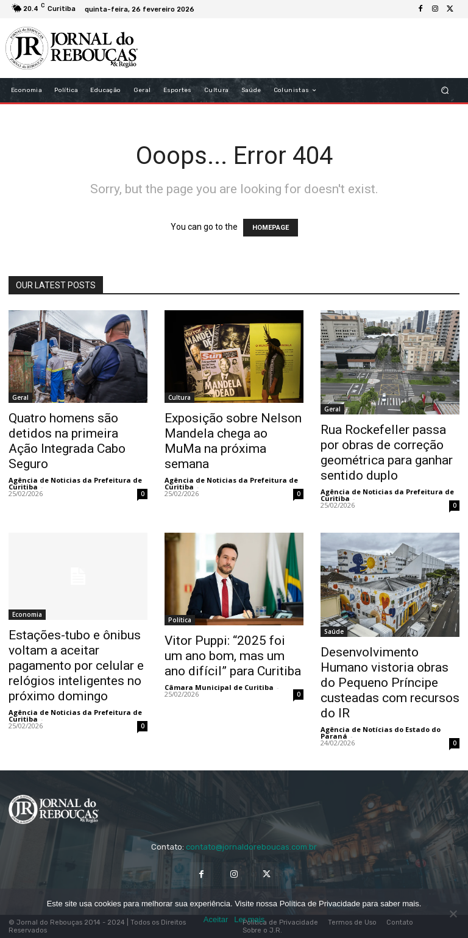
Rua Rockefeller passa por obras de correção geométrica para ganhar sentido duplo (387, 452)
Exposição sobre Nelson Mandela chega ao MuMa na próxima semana (233, 441)
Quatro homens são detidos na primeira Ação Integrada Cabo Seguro (67, 441)
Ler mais (249, 919)
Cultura (179, 397)
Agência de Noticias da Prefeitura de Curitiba (75, 483)
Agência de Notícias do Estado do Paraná (381, 733)
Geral (20, 397)
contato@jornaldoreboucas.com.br (251, 846)
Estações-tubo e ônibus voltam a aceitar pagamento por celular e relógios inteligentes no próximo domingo (76, 665)
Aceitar (216, 919)
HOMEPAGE (270, 228)
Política (179, 620)
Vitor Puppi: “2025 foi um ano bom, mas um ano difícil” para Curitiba (233, 655)
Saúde (334, 631)
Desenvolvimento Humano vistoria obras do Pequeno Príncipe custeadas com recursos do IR (390, 682)
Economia (27, 614)
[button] (445, 90)
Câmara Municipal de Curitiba (219, 687)
